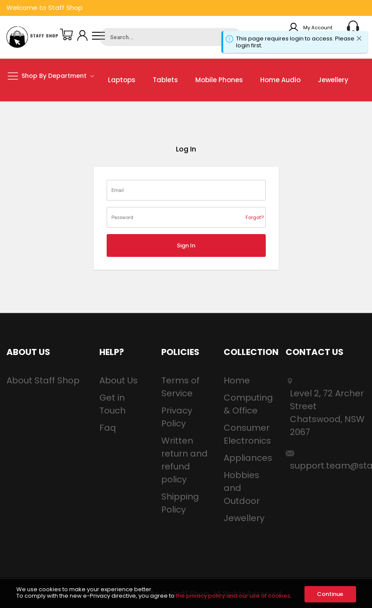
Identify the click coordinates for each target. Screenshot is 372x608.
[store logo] (32, 37)
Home (237, 380)
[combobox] (170, 37)
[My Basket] (66, 35)
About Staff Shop (43, 380)
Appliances (248, 458)
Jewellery (244, 518)
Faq (107, 428)
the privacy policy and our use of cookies (233, 596)
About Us (118, 380)
